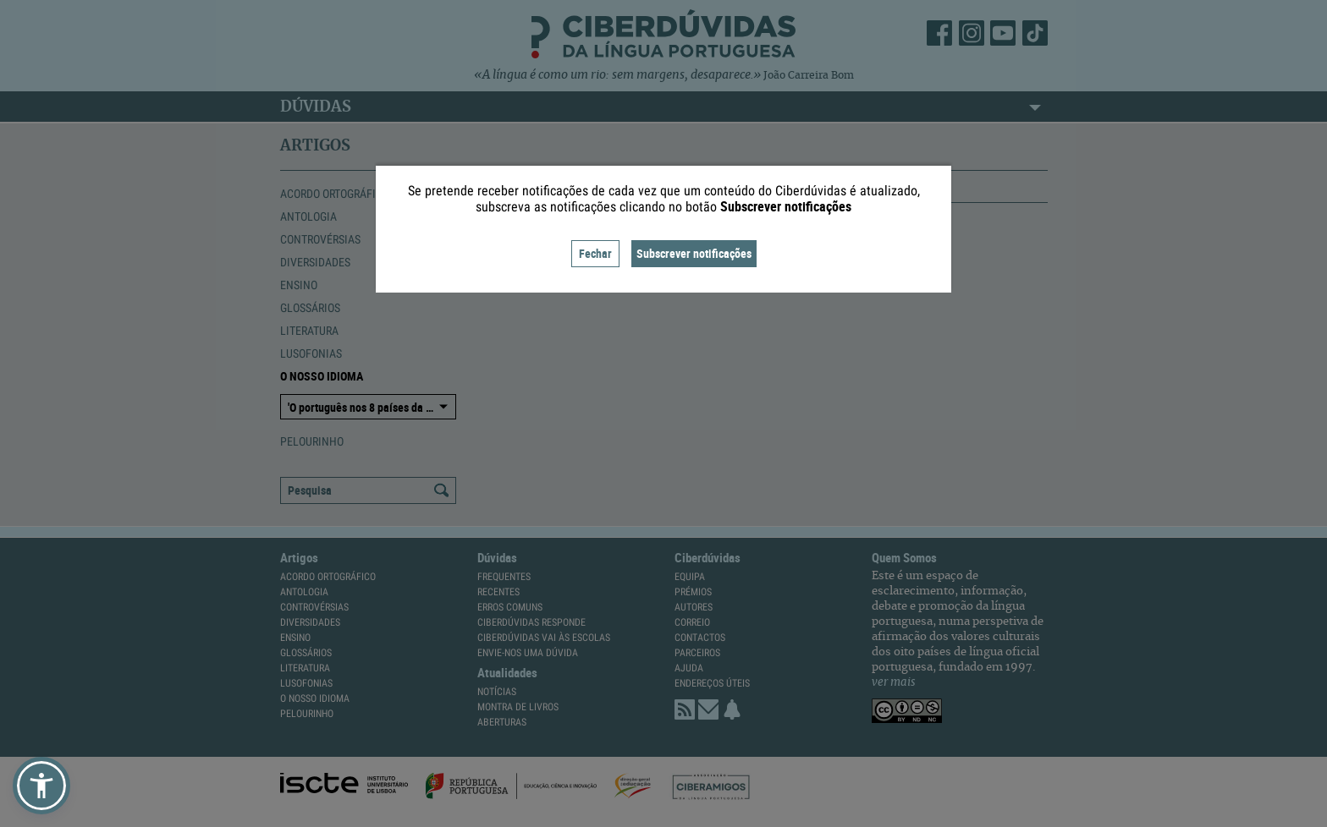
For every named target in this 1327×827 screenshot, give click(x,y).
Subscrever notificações (694, 253)
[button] (41, 785)
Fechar (595, 253)
